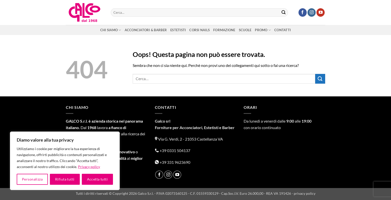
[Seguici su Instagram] (311, 12)
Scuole (245, 30)
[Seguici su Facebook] (302, 12)
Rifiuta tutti (64, 179)
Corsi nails (199, 30)
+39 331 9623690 (172, 162)
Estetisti (178, 30)
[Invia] (283, 12)
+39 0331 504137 (172, 150)
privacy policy (304, 193)
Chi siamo (110, 30)
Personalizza (32, 179)
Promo (263, 30)
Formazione (224, 30)
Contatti (282, 30)
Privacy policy (89, 167)
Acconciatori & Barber (146, 30)
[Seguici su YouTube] (320, 12)
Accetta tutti (97, 179)
